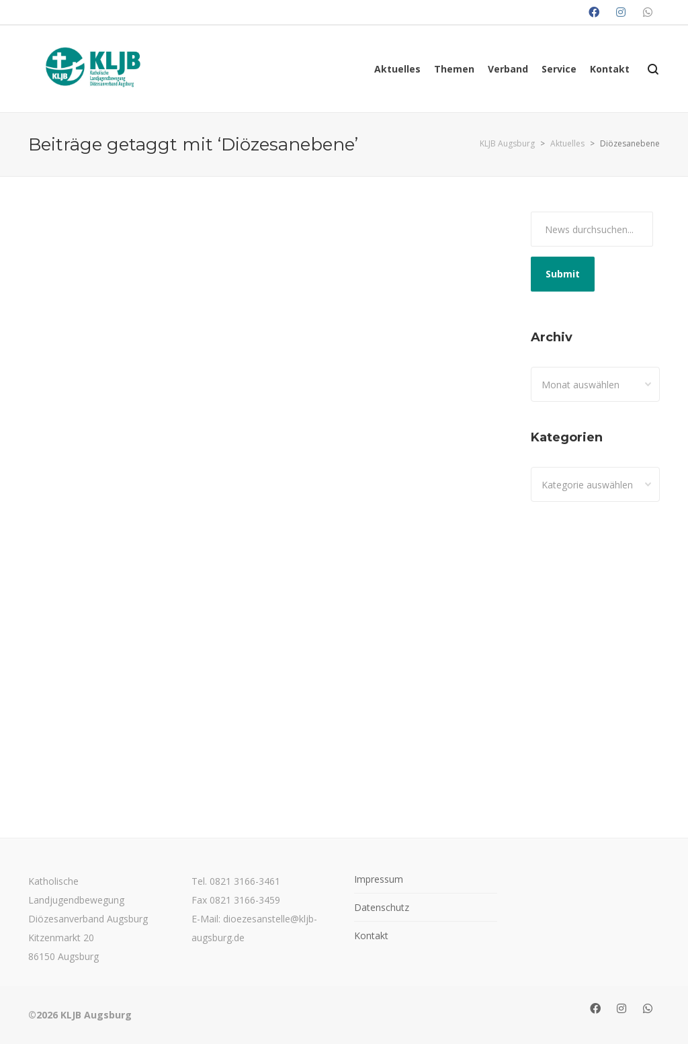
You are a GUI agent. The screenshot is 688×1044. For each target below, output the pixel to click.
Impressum (378, 879)
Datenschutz (381, 907)
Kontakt (371, 935)
